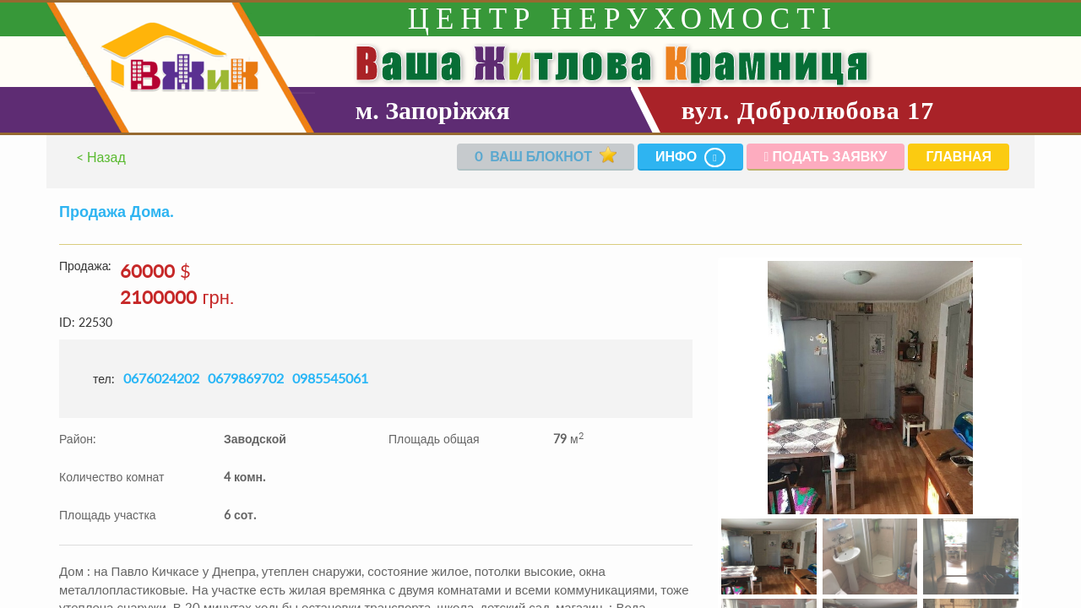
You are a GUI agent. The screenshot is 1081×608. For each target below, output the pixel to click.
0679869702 (246, 378)
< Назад (101, 157)
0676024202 (161, 378)
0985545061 (330, 378)
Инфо (690, 157)
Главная (958, 156)
